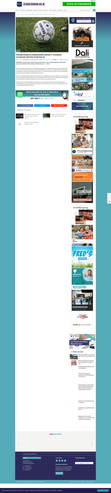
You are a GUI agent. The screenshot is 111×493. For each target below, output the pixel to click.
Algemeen (23, 10)
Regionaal (41, 10)
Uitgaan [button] (54, 10)
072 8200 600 (28, 475)
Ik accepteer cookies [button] (103, 490)
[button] (17, 452)
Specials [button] (46, 10)
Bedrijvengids (29, 10)
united (52, 59)
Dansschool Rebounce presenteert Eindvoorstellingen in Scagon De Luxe (86, 368)
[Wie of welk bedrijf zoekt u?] (84, 21)
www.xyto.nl (27, 479)
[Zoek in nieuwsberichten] (86, 10)
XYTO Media (65, 59)
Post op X (42, 105)
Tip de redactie (59, 105)
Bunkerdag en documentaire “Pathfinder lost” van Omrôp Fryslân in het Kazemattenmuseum (86, 427)
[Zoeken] (94, 10)
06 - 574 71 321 (47, 98)
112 (19, 10)
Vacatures (60, 10)
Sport (50, 10)
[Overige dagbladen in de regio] (84, 472)
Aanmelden (59, 482)
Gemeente (35, 10)
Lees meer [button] (59, 490)
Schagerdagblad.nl (34, 4)
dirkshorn (48, 59)
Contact (64, 10)
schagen (44, 59)
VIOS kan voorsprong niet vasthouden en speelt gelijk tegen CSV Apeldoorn (86, 384)
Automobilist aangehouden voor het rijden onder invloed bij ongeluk (32, 116)
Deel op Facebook (25, 105)
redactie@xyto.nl (28, 477)
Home (18, 14)
